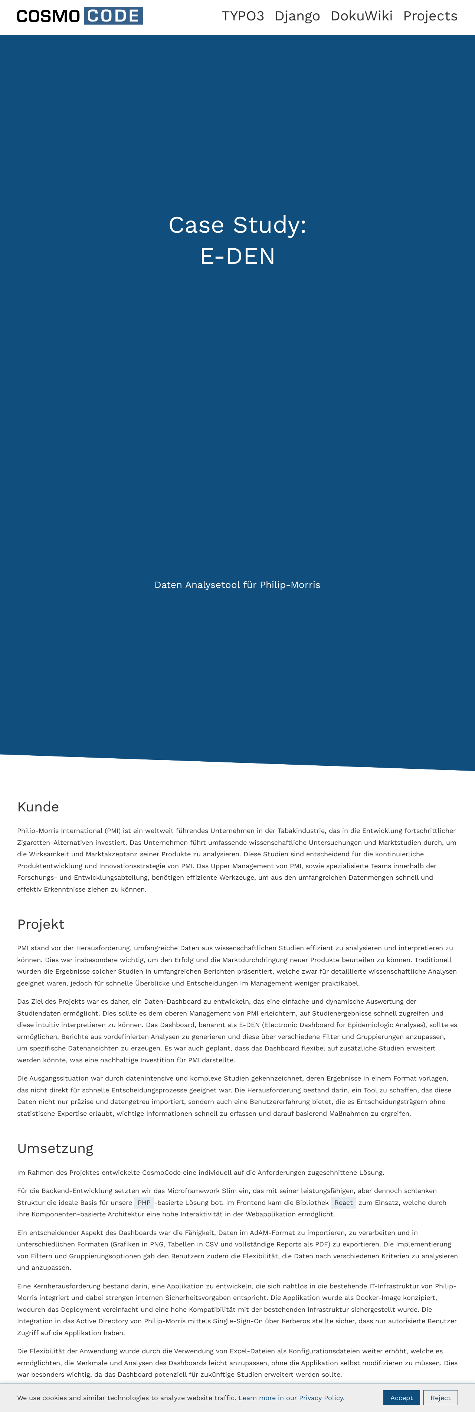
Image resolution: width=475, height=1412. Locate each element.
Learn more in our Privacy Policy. (292, 1398)
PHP (144, 1202)
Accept (401, 1398)
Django (297, 15)
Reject (440, 1398)
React (343, 1202)
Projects (430, 15)
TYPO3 (243, 15)
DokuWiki (361, 15)
